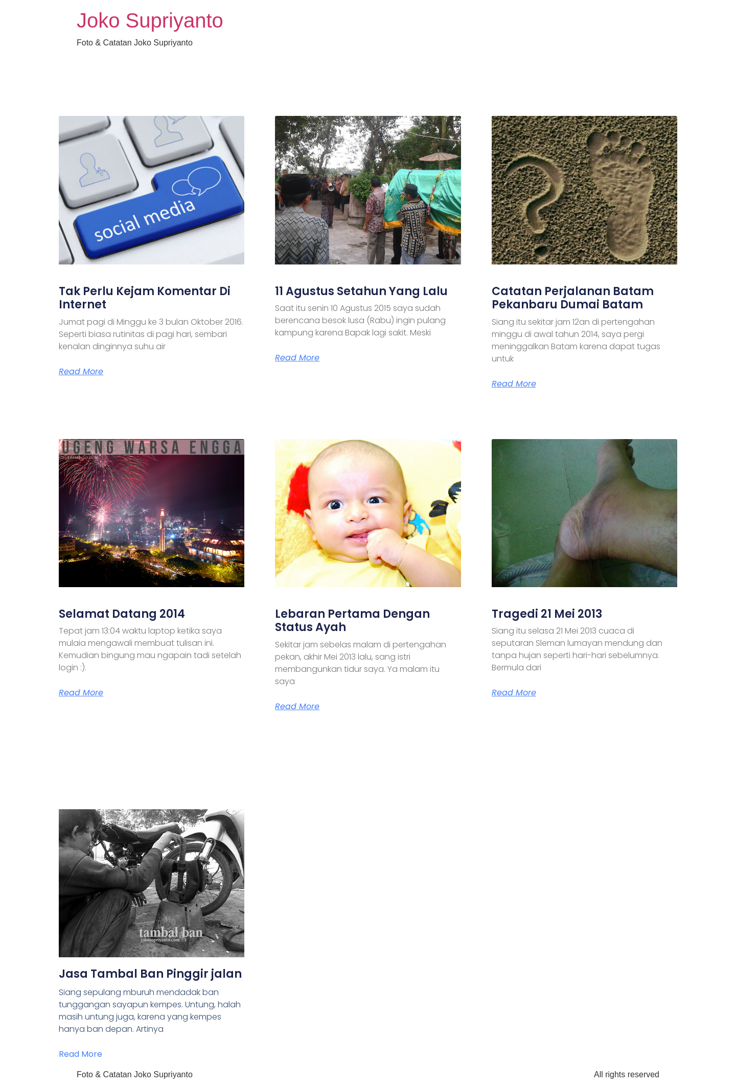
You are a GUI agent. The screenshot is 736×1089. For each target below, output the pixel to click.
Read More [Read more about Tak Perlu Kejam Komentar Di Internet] (81, 372)
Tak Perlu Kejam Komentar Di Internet (145, 297)
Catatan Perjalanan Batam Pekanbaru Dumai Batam (573, 297)
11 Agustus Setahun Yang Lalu (361, 291)
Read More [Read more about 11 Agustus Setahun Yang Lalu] (297, 358)
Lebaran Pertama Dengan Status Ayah (352, 620)
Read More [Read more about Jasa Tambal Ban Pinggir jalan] (80, 1054)
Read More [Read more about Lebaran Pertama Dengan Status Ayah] (297, 707)
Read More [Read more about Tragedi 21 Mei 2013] (514, 693)
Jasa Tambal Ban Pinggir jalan (150, 974)
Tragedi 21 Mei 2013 (547, 614)
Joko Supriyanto (150, 20)
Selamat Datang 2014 (122, 614)
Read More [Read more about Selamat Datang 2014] (81, 693)
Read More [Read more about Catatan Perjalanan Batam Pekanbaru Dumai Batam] (514, 384)
